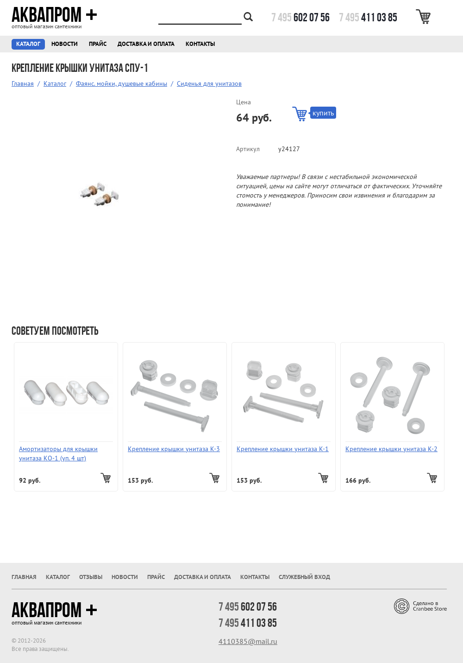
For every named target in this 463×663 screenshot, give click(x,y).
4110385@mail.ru (248, 641)
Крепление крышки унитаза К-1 (283, 449)
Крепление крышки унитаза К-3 (174, 449)
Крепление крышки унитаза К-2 (391, 449)
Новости (64, 44)
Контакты (200, 44)
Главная (23, 83)
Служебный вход (304, 577)
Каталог (28, 44)
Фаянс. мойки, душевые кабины (121, 83)
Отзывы (90, 577)
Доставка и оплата (146, 44)
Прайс (97, 44)
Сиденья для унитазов (209, 83)
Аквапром (54, 14)
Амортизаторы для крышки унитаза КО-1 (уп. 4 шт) (58, 453)
